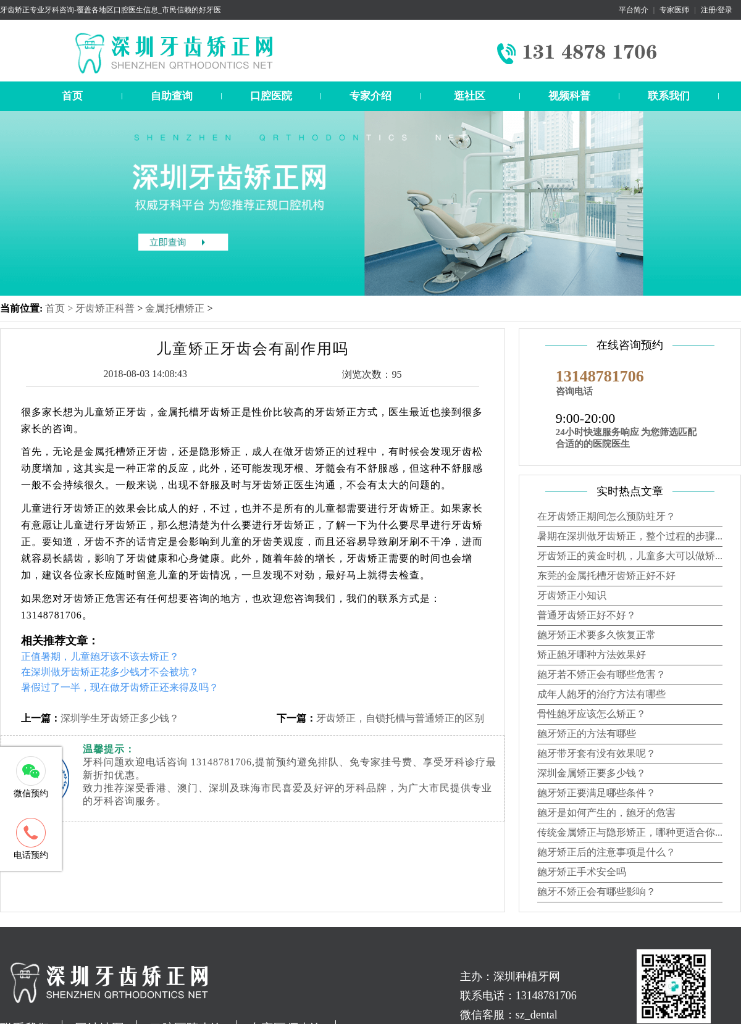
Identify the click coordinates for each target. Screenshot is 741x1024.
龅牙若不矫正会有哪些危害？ (601, 674)
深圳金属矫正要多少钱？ (591, 773)
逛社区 (469, 96)
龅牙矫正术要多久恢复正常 (596, 635)
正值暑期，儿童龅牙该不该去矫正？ (100, 656)
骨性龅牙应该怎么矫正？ (591, 714)
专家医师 (674, 10)
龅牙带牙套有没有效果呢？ (596, 753)
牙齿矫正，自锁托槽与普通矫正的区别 (400, 718)
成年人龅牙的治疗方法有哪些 (601, 694)
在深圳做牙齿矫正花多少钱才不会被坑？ (110, 672)
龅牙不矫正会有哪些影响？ (596, 891)
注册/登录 (716, 10)
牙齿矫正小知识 (571, 595)
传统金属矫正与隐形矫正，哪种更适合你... (629, 832)
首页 (72, 96)
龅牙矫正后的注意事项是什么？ (606, 852)
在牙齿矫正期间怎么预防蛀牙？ (606, 516)
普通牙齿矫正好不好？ (586, 615)
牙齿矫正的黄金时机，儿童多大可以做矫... (629, 556)
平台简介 (633, 10)
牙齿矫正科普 (105, 308)
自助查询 (172, 96)
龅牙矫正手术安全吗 (581, 872)
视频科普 (569, 96)
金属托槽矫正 (174, 308)
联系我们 (669, 96)
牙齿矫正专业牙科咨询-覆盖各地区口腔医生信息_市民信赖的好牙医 (110, 10)
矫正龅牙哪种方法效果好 (591, 654)
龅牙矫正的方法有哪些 (586, 733)
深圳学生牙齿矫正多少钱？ (120, 718)
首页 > (60, 308)
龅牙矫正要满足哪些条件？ (596, 793)
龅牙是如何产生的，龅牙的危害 (606, 812)
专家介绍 (370, 96)
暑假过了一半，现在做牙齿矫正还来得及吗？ (120, 687)
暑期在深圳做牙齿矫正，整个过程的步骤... (629, 536)
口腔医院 (271, 96)
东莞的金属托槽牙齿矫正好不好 (606, 575)
